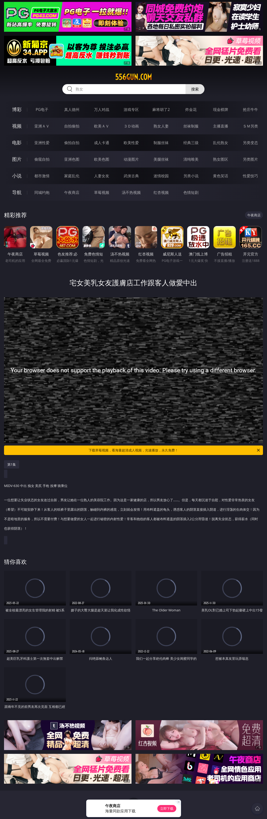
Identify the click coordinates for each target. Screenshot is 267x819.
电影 (17, 142)
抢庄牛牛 (250, 109)
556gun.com (133, 77)
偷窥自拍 (42, 159)
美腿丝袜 (161, 159)
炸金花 (191, 109)
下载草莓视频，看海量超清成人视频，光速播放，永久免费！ (175, 450)
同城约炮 (42, 192)
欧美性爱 (131, 142)
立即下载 (166, 808)
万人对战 (101, 109)
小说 (17, 176)
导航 (17, 192)
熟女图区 (220, 159)
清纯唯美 (191, 159)
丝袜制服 (191, 126)
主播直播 (220, 126)
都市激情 (42, 175)
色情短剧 (191, 192)
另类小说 (191, 175)
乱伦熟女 (220, 142)
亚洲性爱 (42, 142)
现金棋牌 (220, 109)
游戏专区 (131, 109)
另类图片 (250, 159)
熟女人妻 (161, 126)
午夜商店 (71, 192)
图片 (17, 159)
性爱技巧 (250, 175)
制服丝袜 (161, 142)
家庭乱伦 (71, 175)
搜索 (195, 89)
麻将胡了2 (161, 109)
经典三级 (191, 142)
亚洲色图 (71, 159)
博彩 (17, 109)
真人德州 (71, 109)
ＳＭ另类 (250, 126)
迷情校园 (161, 175)
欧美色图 (101, 159)
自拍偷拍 (71, 126)
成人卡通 (101, 142)
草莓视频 (101, 192)
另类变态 (250, 142)
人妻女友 (101, 175)
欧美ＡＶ (101, 126)
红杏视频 (161, 192)
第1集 (11, 464)
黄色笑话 (220, 175)
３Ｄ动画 (131, 126)
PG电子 (42, 109)
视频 (17, 126)
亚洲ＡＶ (42, 126)
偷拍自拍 (71, 142)
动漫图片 (131, 159)
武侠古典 (131, 175)
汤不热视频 (131, 192)
